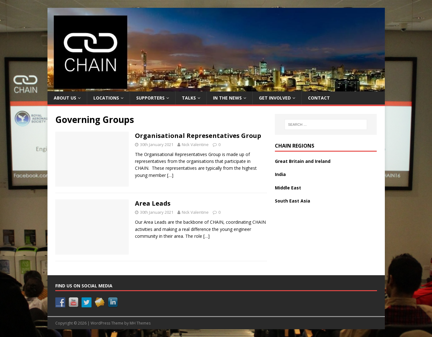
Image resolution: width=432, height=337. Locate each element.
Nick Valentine (195, 144)
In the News (227, 98)
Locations (106, 98)
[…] (170, 175)
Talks (189, 98)
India (280, 174)
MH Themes (140, 323)
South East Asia (292, 201)
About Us (65, 98)
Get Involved (275, 98)
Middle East (288, 188)
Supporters (150, 98)
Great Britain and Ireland (302, 161)
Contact (319, 98)
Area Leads (153, 203)
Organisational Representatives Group (198, 135)
